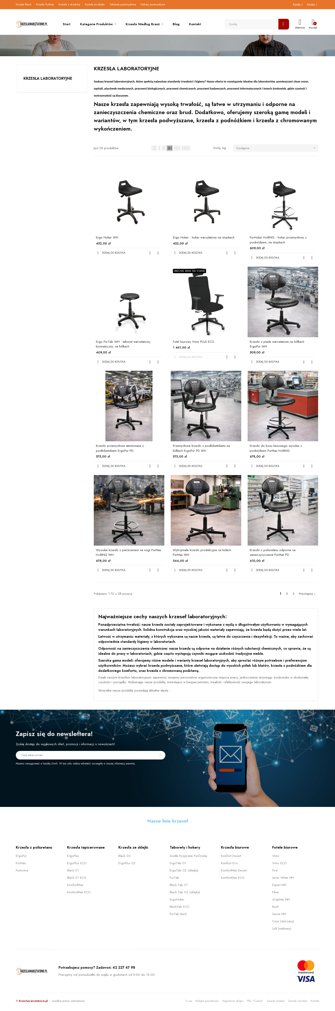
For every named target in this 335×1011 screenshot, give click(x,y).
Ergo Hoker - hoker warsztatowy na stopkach (203, 237)
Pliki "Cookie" (255, 1001)
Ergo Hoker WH (107, 237)
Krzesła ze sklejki (95, 4)
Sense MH (279, 914)
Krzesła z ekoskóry (69, 4)
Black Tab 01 (179, 885)
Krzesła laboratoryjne (48, 78)
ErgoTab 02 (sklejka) (184, 870)
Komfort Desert (231, 856)
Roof (275, 906)
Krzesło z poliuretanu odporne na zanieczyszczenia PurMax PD (272, 552)
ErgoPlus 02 (126, 863)
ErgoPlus (73, 856)
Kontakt (315, 1001)
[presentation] (51, 777)
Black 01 (73, 870)
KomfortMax (75, 885)
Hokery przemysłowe (153, 4)
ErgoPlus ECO (77, 863)
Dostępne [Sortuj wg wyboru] (277, 148)
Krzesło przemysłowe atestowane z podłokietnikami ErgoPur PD (120, 448)
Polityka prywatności (207, 1001)
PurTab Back (178, 914)
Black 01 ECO (76, 877)
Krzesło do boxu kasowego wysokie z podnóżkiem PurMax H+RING (276, 448)
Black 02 (124, 856)
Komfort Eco (229, 863)
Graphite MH (281, 899)
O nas (188, 1001)
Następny (307, 593)
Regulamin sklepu (233, 1001)
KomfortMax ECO (79, 892)
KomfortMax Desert (234, 870)
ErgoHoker (177, 899)
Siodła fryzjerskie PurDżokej (188, 856)
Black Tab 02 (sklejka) (185, 892)
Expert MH (279, 885)
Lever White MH (283, 877)
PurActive (22, 870)
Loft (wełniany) (281, 928)
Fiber (275, 892)
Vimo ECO (279, 863)
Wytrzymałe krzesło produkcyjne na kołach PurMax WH (202, 552)
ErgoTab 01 (178, 863)
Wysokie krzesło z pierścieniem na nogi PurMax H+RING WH (128, 552)
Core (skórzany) (283, 921)
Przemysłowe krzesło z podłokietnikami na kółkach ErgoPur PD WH (201, 448)
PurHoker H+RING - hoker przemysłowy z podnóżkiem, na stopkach (278, 240)
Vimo (275, 856)
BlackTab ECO (180, 906)
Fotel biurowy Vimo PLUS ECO (193, 341)
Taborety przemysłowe (122, 4)
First (275, 870)
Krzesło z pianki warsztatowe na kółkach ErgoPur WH (277, 344)
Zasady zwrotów (297, 1001)
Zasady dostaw (276, 1001)
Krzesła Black (23, 4)
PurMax (21, 863)
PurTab (174, 877)
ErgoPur (21, 856)
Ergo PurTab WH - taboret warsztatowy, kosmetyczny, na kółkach (123, 344)
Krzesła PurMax (45, 4)
